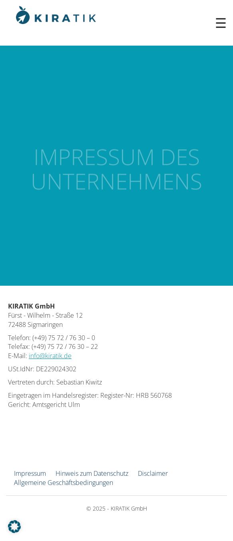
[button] (14, 526)
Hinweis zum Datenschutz (92, 473)
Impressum (30, 473)
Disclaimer (153, 473)
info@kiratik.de (50, 355)
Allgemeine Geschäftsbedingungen (63, 482)
